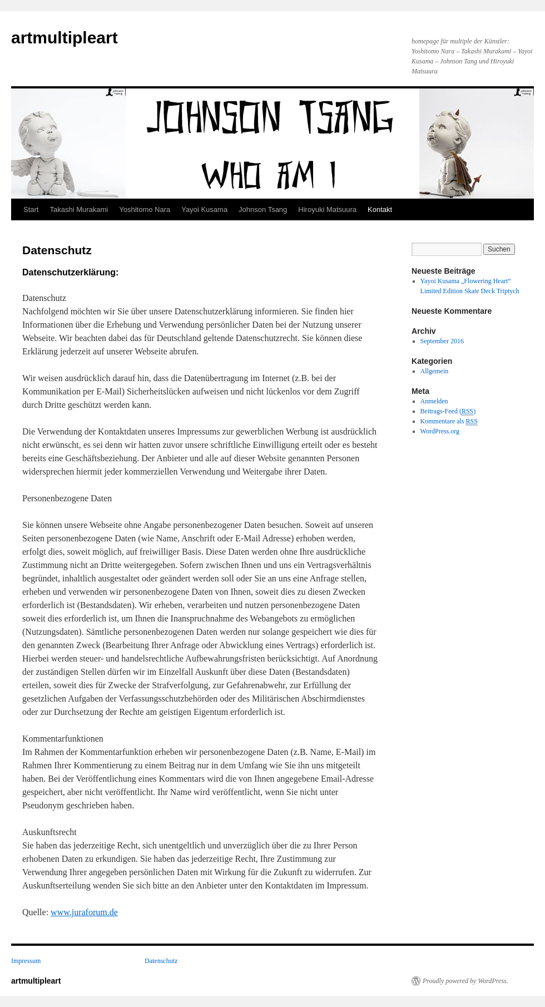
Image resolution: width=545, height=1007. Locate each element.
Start (30, 209)
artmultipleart (64, 37)
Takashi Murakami (78, 209)
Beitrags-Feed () (448, 411)
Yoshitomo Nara (144, 209)
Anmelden (434, 401)
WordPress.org (439, 431)
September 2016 (442, 341)
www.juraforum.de (84, 912)
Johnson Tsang (263, 209)
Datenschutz (161, 961)
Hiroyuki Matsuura (327, 209)
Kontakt (380, 209)
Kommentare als (449, 421)
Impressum (26, 961)
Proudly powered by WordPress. (465, 981)
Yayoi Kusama (204, 209)
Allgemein (434, 371)
